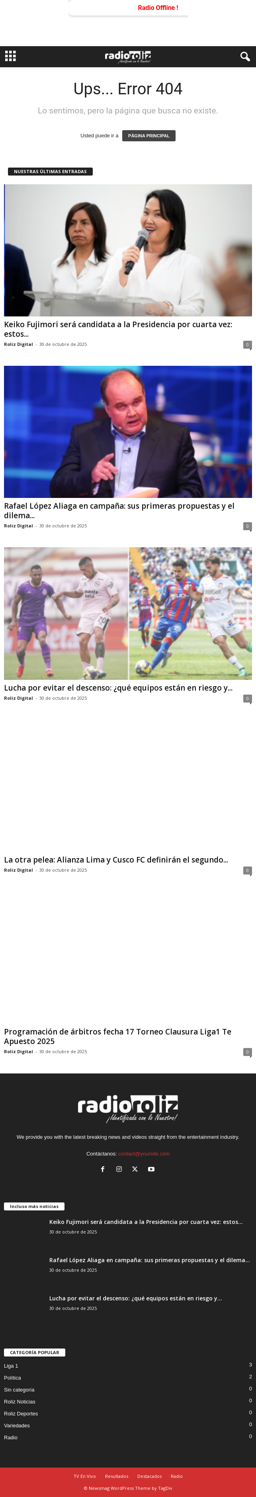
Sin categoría (19, 1390)
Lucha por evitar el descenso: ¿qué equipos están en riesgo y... (118, 688)
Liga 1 (11, 1366)
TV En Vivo (85, 1476)
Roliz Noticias (19, 1402)
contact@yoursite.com (144, 1154)
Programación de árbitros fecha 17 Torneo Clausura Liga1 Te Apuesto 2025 (117, 1036)
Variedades (17, 1426)
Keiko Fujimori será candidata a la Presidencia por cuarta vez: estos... (118, 329)
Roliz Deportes (21, 1414)
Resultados (116, 1476)
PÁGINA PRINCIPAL (149, 135)
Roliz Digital (18, 344)
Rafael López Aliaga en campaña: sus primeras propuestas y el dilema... (119, 511)
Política (12, 1378)
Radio (11, 1437)
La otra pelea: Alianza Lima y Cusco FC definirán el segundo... (116, 860)
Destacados (149, 1476)
